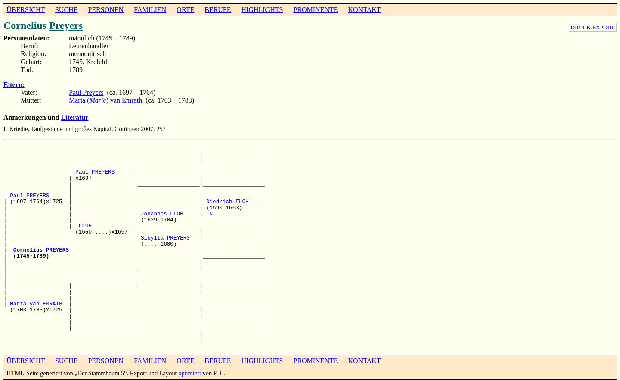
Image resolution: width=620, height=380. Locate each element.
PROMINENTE (315, 9)
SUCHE (66, 9)
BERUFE (218, 9)
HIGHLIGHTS (262, 9)
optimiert (189, 373)
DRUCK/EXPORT (592, 27)
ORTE (185, 9)
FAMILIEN (150, 9)
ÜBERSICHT (25, 9)
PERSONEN (106, 9)
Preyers (66, 25)
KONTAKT (364, 9)
